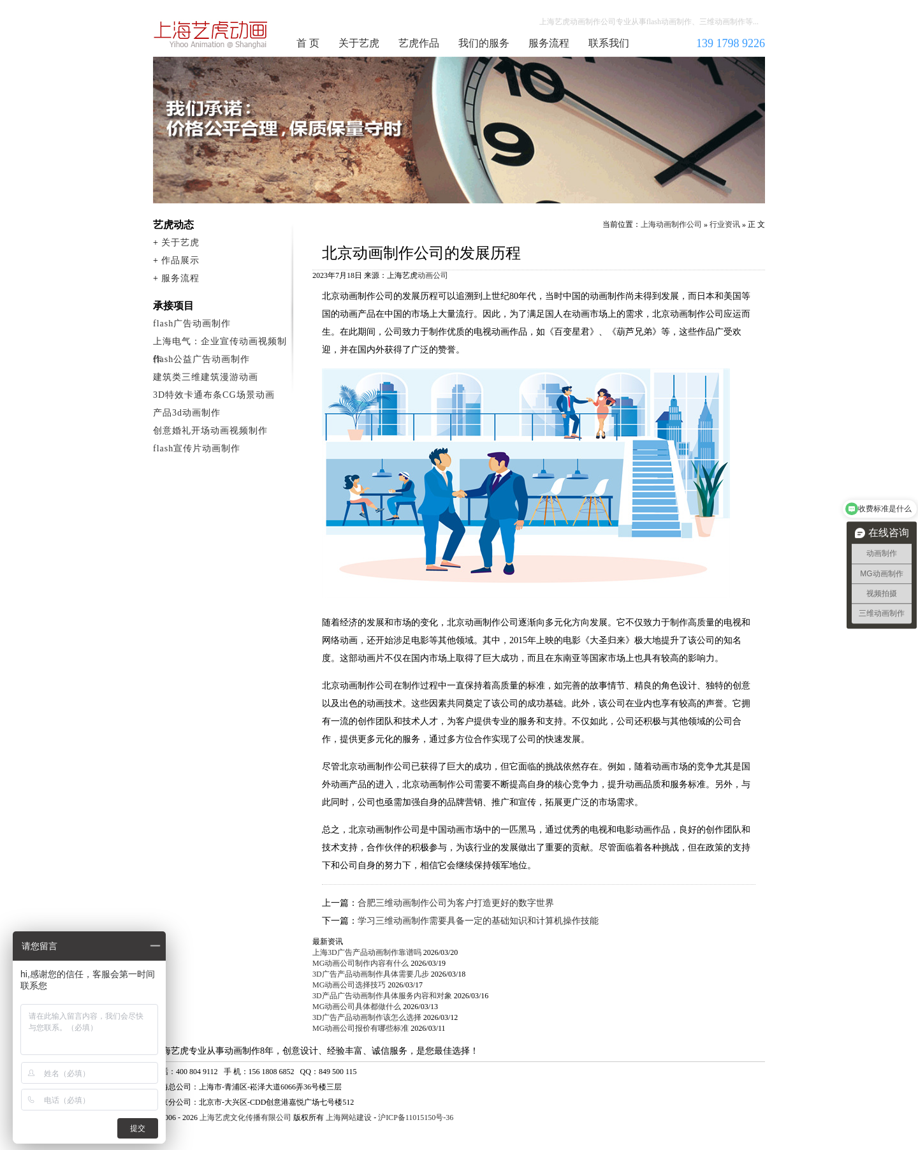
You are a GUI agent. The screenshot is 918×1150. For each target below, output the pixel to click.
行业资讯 (725, 224)
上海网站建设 (349, 1117)
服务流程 (548, 43)
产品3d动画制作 (187, 413)
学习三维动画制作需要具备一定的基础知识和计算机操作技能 (478, 921)
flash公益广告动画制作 (201, 359)
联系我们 (608, 43)
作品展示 (180, 260)
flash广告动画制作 (192, 323)
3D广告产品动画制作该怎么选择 (366, 1017)
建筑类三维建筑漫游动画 (205, 377)
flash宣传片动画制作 (196, 448)
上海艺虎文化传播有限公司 (245, 1117)
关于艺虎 (359, 43)
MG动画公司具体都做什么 (356, 1006)
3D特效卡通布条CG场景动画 (214, 395)
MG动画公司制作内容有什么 (360, 963)
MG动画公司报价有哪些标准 (360, 1028)
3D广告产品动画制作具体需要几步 (370, 974)
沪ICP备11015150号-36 (415, 1117)
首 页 (307, 43)
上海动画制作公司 (211, 34)
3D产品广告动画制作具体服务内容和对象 (382, 995)
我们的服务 (483, 43)
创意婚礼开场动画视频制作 (210, 430)
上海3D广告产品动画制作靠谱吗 (366, 952)
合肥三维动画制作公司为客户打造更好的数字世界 (456, 903)
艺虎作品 (418, 43)
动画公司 (433, 275)
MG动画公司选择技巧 (349, 984)
